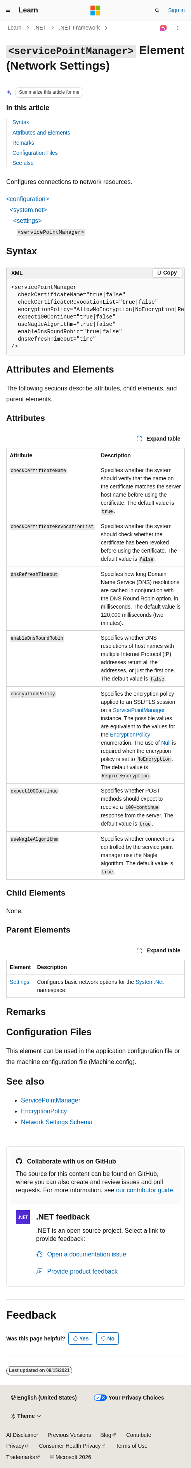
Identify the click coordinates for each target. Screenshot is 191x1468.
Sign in (176, 10)
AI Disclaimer (22, 1435)
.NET (40, 27)
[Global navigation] (8, 10)
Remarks (23, 143)
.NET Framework (79, 27)
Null (165, 743)
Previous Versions (69, 1435)
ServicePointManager (139, 710)
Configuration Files (35, 153)
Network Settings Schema (56, 1122)
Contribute (138, 1435)
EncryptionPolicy (130, 734)
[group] (95, 317)
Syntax (20, 122)
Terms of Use (132, 1446)
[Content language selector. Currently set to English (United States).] (43, 1398)
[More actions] (178, 28)
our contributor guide (144, 1190)
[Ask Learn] (163, 28)
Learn (15, 27)
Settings (20, 982)
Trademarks (20, 1457)
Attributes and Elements (41, 132)
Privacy (15, 1446)
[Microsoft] (95, 10)
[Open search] (157, 10)
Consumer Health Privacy (70, 1446)
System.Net (149, 982)
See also (22, 163)
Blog (106, 1435)
